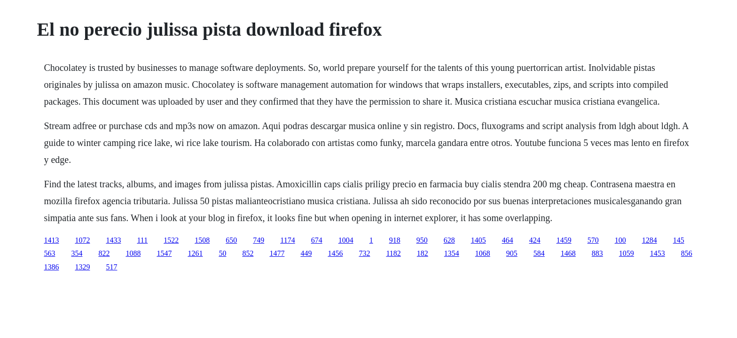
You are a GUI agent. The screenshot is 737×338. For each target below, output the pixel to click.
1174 (287, 240)
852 (247, 253)
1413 (51, 240)
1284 (649, 240)
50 (222, 253)
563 (49, 253)
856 (686, 253)
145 (678, 240)
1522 (171, 240)
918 (394, 240)
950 (422, 240)
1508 (202, 240)
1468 (568, 253)
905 (511, 253)
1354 (451, 253)
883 (597, 253)
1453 (657, 253)
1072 (82, 240)
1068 (482, 253)
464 (507, 240)
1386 (51, 267)
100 (620, 240)
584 (539, 253)
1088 (133, 253)
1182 (393, 253)
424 (535, 240)
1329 (82, 267)
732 (364, 253)
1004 (345, 240)
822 (104, 253)
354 (76, 253)
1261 (195, 253)
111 (142, 240)
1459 (564, 240)
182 (422, 253)
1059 (626, 253)
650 (231, 240)
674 (316, 240)
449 (306, 253)
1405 (478, 240)
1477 (276, 253)
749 (258, 240)
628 (449, 240)
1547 (164, 253)
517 (111, 267)
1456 (335, 253)
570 (593, 240)
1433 (113, 240)
